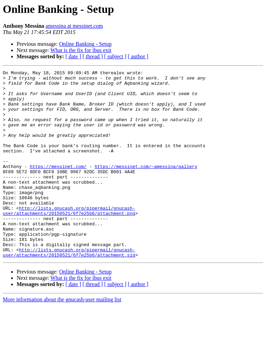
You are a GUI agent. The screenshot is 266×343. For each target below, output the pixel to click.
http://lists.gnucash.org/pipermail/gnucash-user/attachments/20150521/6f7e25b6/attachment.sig (69, 289)
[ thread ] (92, 56)
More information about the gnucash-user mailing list (62, 337)
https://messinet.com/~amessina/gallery (146, 186)
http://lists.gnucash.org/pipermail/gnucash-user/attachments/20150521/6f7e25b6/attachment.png (69, 239)
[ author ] (138, 56)
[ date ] (73, 56)
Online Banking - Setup (85, 44)
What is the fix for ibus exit (80, 50)
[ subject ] (115, 56)
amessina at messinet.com (74, 26)
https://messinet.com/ (58, 186)
